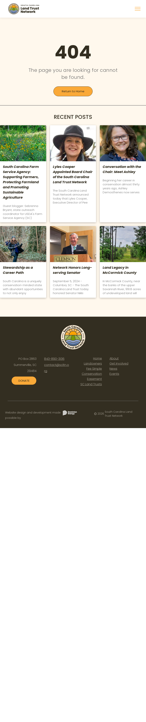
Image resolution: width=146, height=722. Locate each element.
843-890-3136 (54, 359)
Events (114, 374)
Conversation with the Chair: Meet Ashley (122, 169)
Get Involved (119, 363)
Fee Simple (94, 368)
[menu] (138, 9)
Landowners (93, 363)
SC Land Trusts (91, 384)
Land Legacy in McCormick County (119, 270)
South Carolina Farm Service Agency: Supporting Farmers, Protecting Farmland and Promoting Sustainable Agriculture (21, 182)
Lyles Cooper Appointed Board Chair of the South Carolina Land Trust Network (73, 174)
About (114, 358)
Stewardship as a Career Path (18, 270)
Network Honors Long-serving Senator (72, 270)
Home (97, 358)
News (113, 368)
